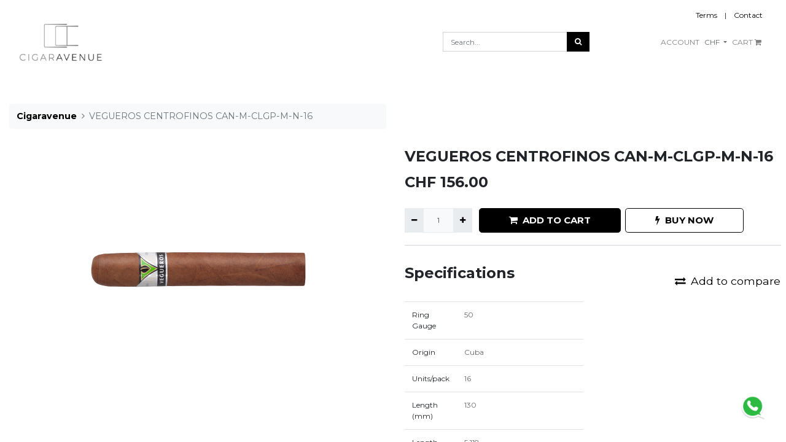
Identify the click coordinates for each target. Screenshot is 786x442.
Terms (706, 15)
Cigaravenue (47, 116)
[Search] (578, 42)
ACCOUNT (680, 42)
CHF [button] (713, 42)
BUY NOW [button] (684, 220)
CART (746, 42)
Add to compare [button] (727, 280)
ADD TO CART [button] (550, 220)
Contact (748, 15)
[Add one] (462, 220)
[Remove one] (414, 220)
